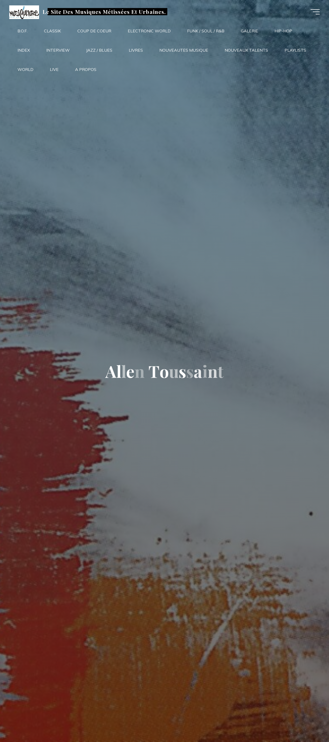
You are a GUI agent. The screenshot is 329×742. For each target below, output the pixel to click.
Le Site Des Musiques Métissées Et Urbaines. (105, 12)
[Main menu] (314, 12)
